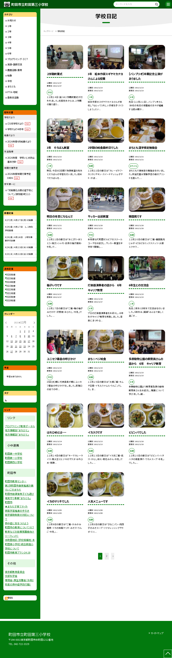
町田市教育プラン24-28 (17, 552)
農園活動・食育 (14, 70)
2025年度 (10, 278)
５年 (9, 48)
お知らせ (11, 20)
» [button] (113, 556)
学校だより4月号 (18, 129)
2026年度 (10, 274)
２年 (9, 31)
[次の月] (34, 322)
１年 (9, 26)
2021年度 (10, 293)
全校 (9, 81)
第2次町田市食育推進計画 (19, 485)
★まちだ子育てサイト (16, 506)
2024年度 (10, 282)
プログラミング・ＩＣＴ (17, 59)
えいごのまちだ (13, 489)
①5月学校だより (18, 123)
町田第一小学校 (13, 458)
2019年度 (10, 300)
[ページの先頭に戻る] (168, 654)
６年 (9, 53)
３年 (9, 37)
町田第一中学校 (13, 453)
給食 (9, 75)
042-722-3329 (21, 644)
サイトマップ (157, 633)
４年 (9, 42)
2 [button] (106, 556)
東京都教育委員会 (15, 572)
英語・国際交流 (14, 64)
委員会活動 (13, 97)
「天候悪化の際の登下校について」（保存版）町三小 (20, 194)
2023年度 (10, 285)
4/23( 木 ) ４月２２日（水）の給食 (19, 254)
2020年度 (10, 296)
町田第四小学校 (13, 462)
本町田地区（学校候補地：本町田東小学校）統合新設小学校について (20, 544)
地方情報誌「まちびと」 (17, 430)
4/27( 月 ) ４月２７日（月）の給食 (19, 220)
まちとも (11, 86)
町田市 (8, 502)
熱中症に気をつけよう (16, 523)
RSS (10, 597)
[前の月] (5, 322)
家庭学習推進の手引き (17, 510)
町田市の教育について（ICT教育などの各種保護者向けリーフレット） (19, 531)
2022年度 (10, 289)
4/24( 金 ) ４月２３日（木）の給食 (19, 247)
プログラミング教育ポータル (20, 426)
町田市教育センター (15, 481)
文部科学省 (11, 576)
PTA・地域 (12, 92)
